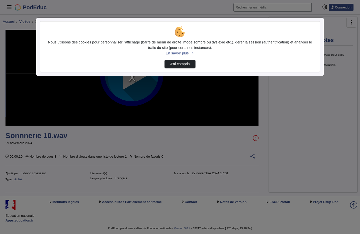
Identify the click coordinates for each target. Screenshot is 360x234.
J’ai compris (180, 64)
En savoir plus (180, 53)
